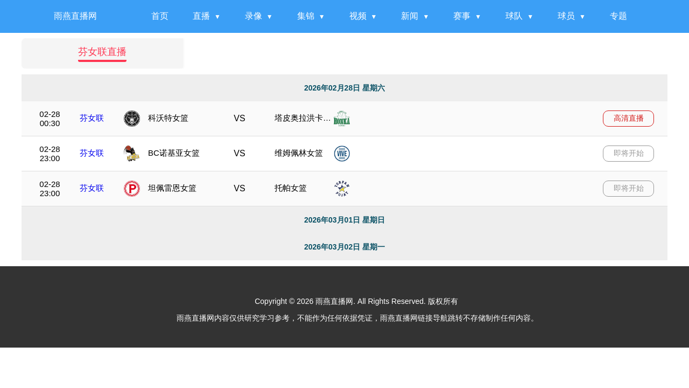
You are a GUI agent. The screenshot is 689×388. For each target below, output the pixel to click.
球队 (514, 15)
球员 (566, 15)
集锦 (305, 15)
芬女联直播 (102, 51)
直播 (201, 15)
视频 (358, 15)
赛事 (461, 15)
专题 (618, 15)
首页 (159, 15)
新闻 (409, 15)
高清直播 (629, 118)
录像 (253, 15)
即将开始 (629, 153)
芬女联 (92, 117)
